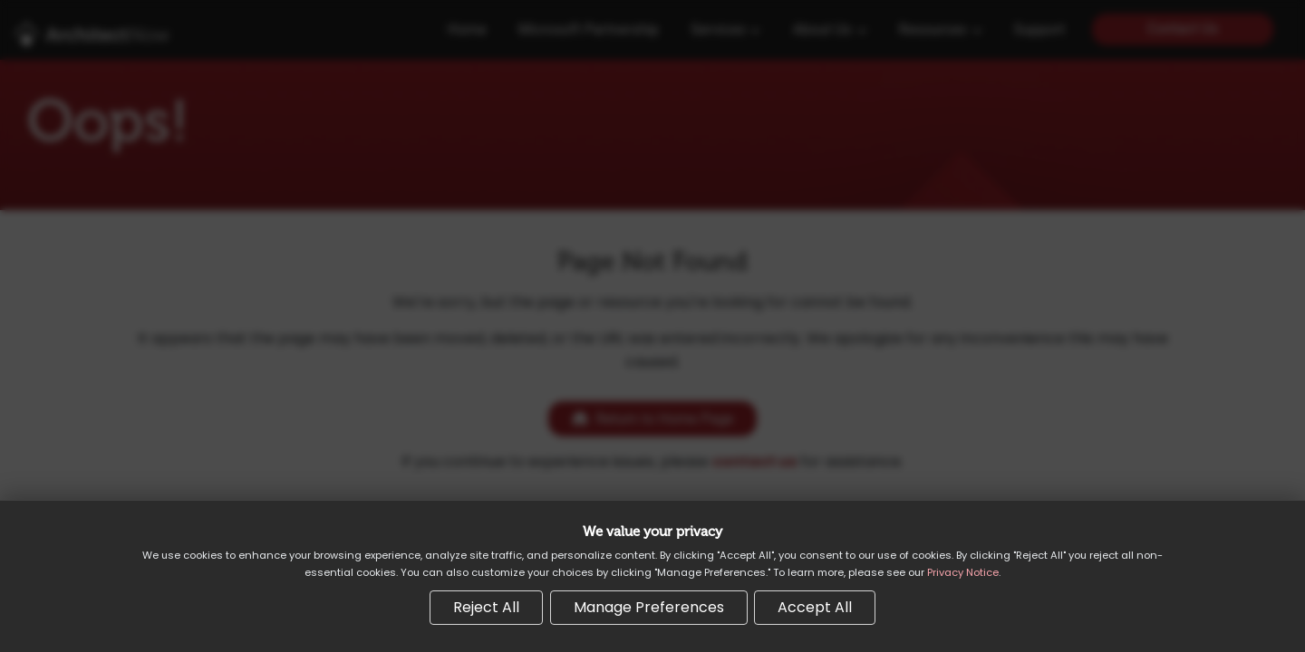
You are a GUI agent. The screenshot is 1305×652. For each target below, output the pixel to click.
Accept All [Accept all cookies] (815, 607)
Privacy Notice (963, 572)
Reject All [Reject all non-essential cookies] (486, 607)
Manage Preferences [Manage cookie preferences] (649, 607)
